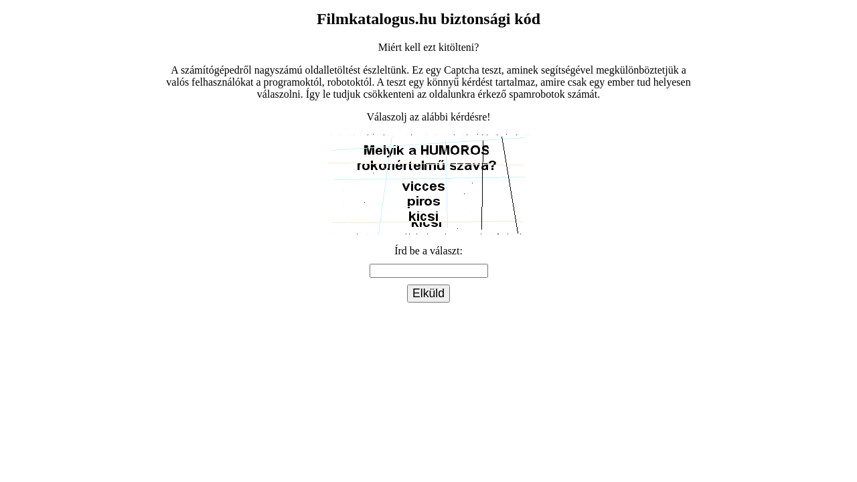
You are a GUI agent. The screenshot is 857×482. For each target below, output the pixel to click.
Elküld (428, 293)
